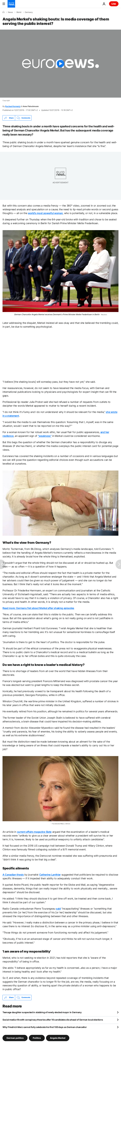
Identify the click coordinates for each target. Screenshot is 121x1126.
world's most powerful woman (45, 213)
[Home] (3, 12)
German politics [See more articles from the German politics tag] (15, 1037)
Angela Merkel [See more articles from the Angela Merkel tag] (57, 1037)
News (10, 12)
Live (114, 3)
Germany (29, 12)
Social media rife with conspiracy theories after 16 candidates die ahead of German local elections (53, 1019)
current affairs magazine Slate (34, 831)
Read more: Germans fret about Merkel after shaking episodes (38, 608)
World (18, 12)
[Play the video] (60, 64)
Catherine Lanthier (50, 874)
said (58, 908)
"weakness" (45, 435)
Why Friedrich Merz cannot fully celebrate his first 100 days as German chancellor (45, 1027)
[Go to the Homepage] (11, 4)
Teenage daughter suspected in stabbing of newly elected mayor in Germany (42, 1012)
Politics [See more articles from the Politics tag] (37, 1037)
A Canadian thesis (13, 874)
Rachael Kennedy (12, 106)
